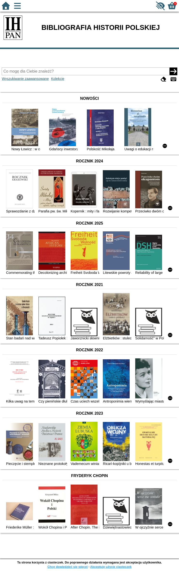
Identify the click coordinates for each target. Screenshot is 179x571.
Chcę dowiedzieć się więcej (67, 567)
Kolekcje (57, 79)
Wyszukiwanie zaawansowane (25, 79)
